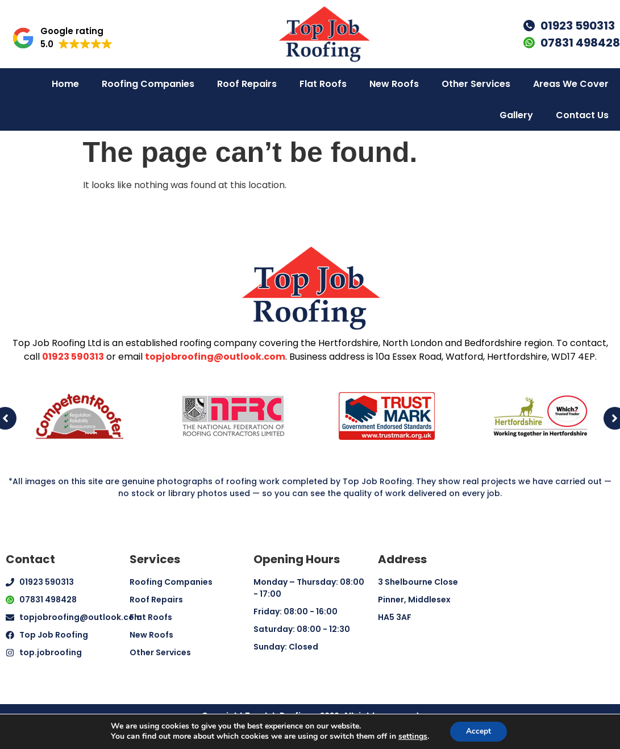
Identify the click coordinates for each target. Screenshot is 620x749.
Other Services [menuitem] (476, 83)
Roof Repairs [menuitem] (247, 83)
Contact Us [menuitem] (582, 115)
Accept (478, 731)
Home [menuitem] (65, 83)
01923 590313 (73, 356)
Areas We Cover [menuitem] (571, 83)
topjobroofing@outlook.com (215, 356)
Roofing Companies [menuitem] (148, 83)
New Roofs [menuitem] (394, 83)
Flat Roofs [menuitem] (323, 83)
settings (411, 736)
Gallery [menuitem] (516, 115)
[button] (62, 38)
